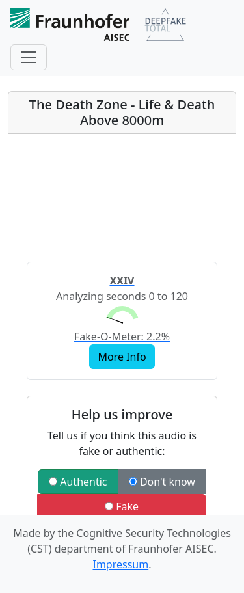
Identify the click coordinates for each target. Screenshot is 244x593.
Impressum (120, 564)
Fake (122, 506)
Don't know (162, 482)
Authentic (78, 482)
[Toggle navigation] (28, 57)
